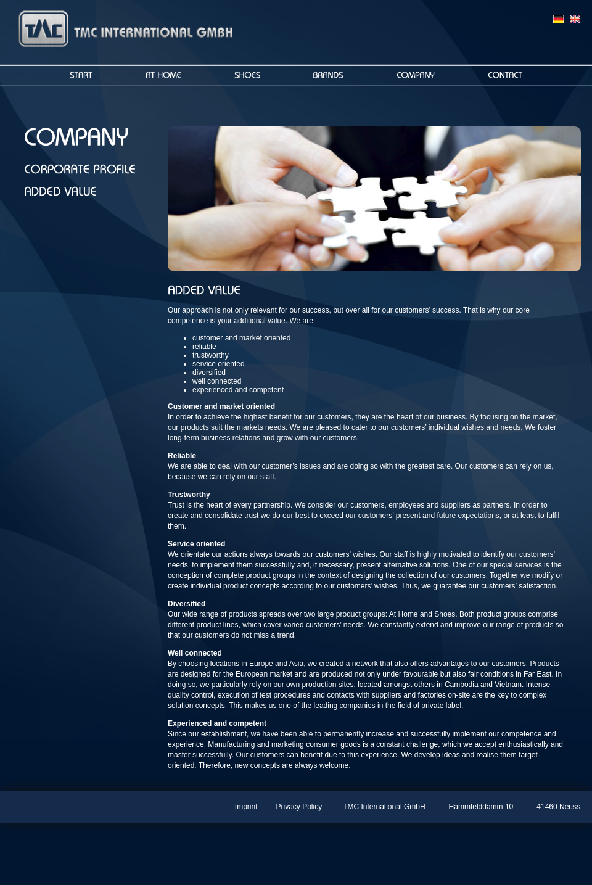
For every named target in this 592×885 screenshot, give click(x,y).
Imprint (246, 806)
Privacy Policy (299, 806)
